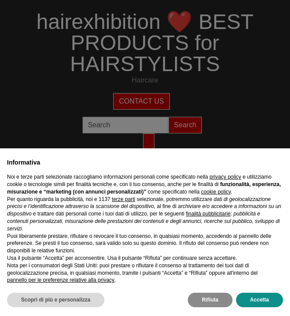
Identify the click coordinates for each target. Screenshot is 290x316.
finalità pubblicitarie (208, 214)
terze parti (123, 199)
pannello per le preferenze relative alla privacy (61, 280)
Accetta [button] (259, 300)
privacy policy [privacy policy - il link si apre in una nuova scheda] (225, 177)
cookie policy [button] (216, 192)
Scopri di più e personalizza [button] (55, 300)
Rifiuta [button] (210, 300)
